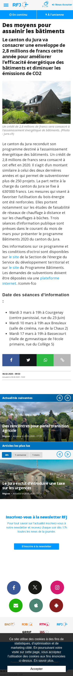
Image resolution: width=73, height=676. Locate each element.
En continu (18, 14)
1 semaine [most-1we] (20, 454)
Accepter (36, 669)
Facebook (14, 587)
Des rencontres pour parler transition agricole (35, 428)
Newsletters (16, 605)
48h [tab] (7, 454)
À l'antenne (55, 14)
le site (14, 257)
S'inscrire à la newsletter (36, 546)
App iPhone (36, 605)
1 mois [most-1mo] (36, 454)
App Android (56, 605)
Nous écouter (63, 4)
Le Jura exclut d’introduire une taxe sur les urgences (33, 485)
